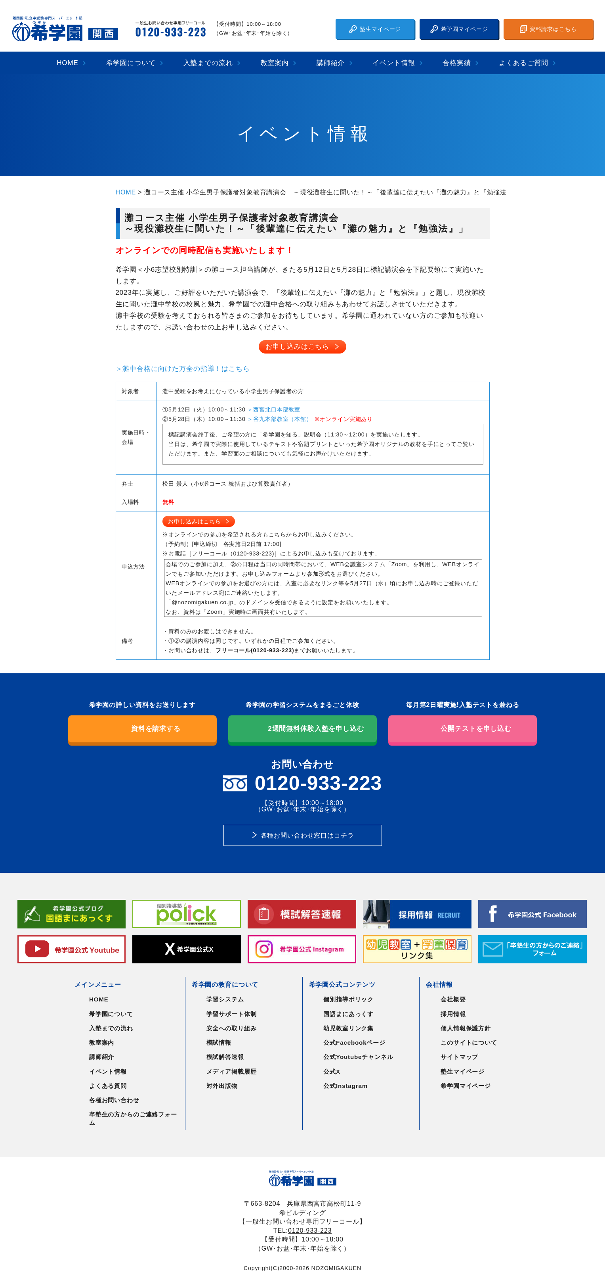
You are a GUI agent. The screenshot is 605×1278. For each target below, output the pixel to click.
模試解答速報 (225, 1056)
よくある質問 (108, 1085)
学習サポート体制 (231, 1014)
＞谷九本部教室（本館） (279, 419)
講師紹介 (331, 63)
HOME (67, 63)
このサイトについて (469, 1042)
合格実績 (457, 63)
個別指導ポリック (348, 999)
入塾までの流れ (208, 63)
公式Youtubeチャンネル (358, 1056)
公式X (331, 1071)
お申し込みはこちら (297, 346)
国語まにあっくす (348, 1014)
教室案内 (275, 63)
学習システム (225, 999)
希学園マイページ (459, 29)
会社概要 (453, 999)
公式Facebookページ (354, 1042)
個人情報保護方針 (466, 1028)
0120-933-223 (310, 1230)
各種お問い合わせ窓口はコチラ (307, 835)
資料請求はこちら (548, 29)
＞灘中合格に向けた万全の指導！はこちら (183, 369)
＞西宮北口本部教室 (273, 409)
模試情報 (218, 1042)
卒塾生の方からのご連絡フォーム (133, 1118)
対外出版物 (222, 1085)
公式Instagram (345, 1085)
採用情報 (453, 1014)
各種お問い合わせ (114, 1100)
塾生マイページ (375, 29)
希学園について (131, 63)
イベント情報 (393, 63)
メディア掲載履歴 (231, 1071)
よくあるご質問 (523, 63)
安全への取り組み (231, 1028)
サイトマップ (459, 1056)
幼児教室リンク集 (348, 1028)
